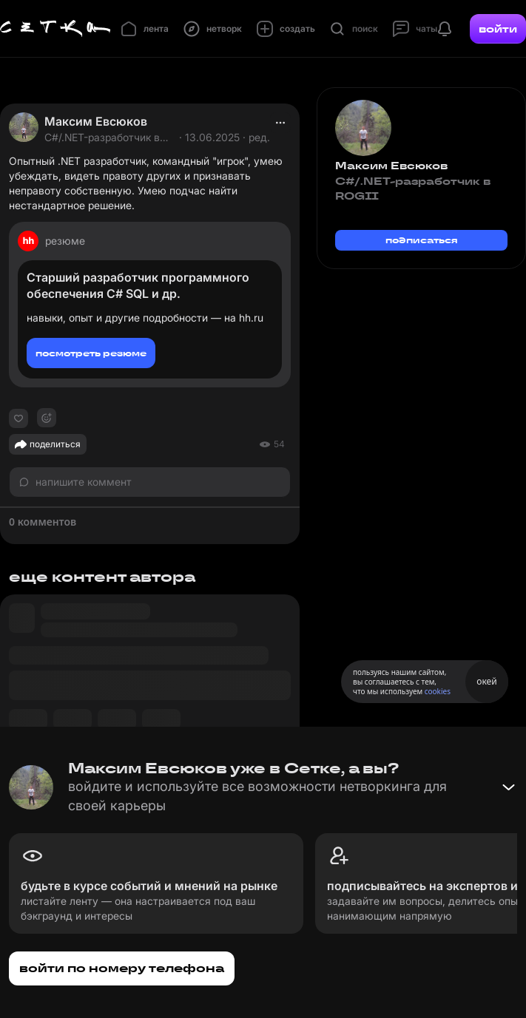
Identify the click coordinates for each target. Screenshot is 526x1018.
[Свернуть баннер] (508, 787)
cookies (438, 691)
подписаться (421, 240)
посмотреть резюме (91, 353)
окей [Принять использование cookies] (486, 681)
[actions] (280, 122)
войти (498, 28)
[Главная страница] (55, 29)
